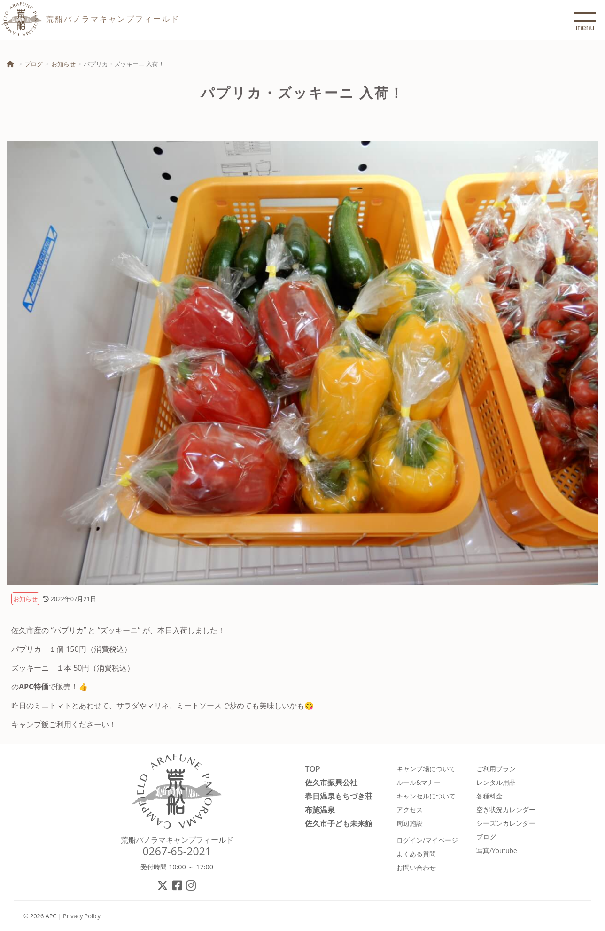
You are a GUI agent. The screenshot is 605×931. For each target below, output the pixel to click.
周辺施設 (409, 823)
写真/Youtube (496, 850)
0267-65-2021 (176, 851)
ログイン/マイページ (427, 840)
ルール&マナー (418, 782)
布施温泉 (320, 809)
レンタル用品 (496, 782)
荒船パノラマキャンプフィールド (177, 840)
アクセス (409, 809)
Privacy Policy (82, 916)
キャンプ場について (426, 768)
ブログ (33, 64)
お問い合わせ (416, 867)
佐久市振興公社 (331, 782)
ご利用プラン (496, 768)
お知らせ (63, 64)
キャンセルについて (426, 795)
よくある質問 (416, 853)
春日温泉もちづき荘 (338, 795)
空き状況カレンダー (505, 809)
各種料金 (489, 795)
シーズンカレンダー (505, 823)
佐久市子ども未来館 (338, 823)
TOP (312, 768)
